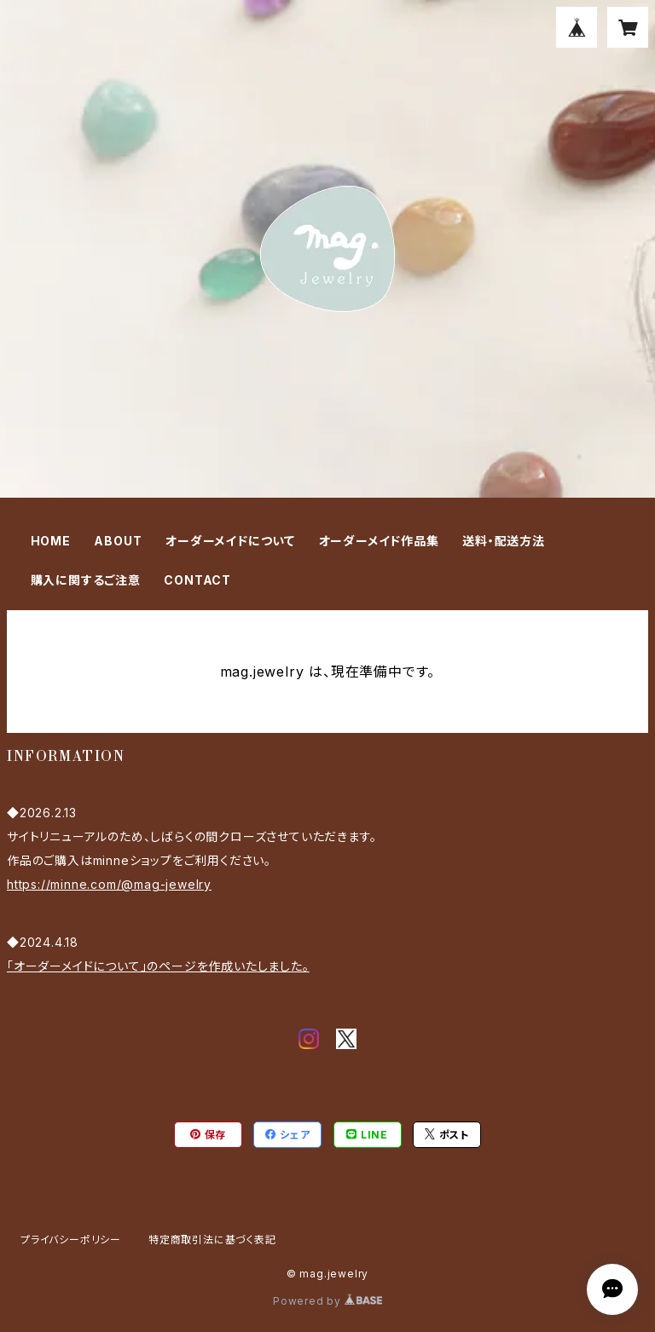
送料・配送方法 (503, 540)
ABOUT (118, 540)
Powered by (327, 1301)
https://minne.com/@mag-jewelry (109, 884)
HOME (51, 540)
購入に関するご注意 (86, 580)
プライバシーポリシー (70, 1239)
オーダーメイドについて (230, 540)
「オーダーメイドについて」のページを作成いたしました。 (158, 966)
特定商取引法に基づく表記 (212, 1239)
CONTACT (197, 580)
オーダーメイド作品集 (379, 540)
